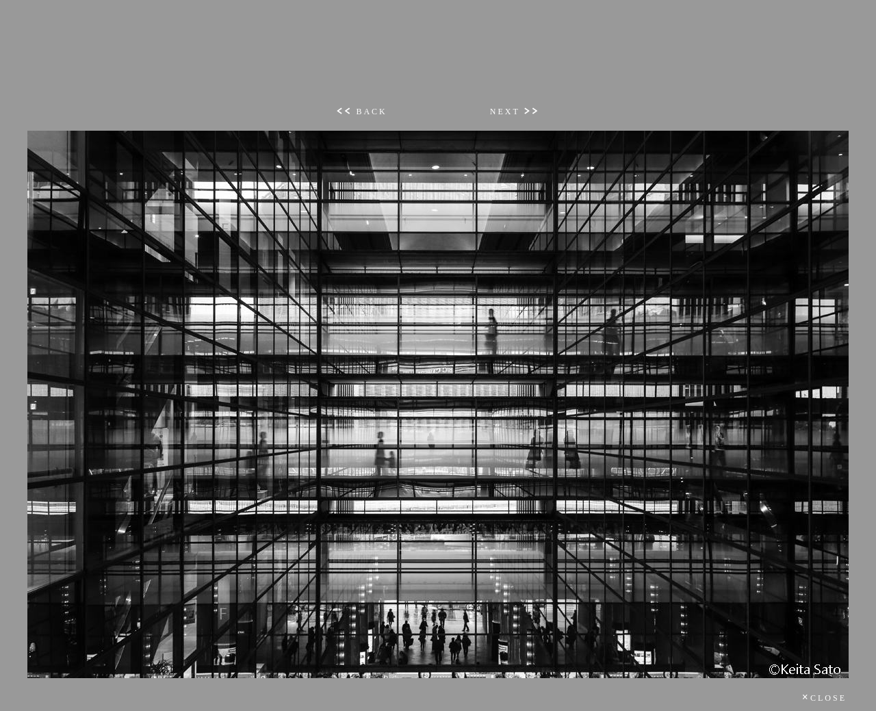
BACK (361, 111)
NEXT (515, 111)
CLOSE (824, 698)
